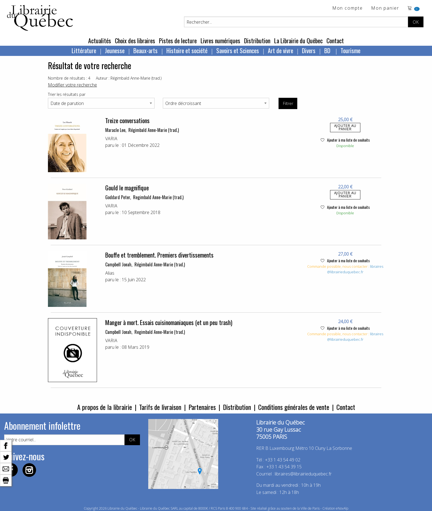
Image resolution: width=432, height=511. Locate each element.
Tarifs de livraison (160, 407)
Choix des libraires (135, 40)
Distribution (257, 40)
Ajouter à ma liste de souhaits (345, 140)
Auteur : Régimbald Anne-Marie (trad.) (128, 78)
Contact (335, 40)
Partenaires (202, 407)
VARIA (111, 139)
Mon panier (385, 8)
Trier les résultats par (66, 94)
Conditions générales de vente (293, 407)
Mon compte (347, 8)
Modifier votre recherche (72, 85)
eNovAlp (342, 508)
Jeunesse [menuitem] (115, 50)
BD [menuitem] (328, 50)
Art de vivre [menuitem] (280, 50)
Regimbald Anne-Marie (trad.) (158, 197)
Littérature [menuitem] (84, 50)
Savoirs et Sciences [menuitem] (237, 50)
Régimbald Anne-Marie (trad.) (153, 130)
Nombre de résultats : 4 (69, 78)
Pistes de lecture (178, 40)
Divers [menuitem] (308, 50)
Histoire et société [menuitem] (186, 50)
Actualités (99, 40)
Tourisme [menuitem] (350, 50)
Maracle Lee (115, 130)
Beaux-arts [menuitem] (145, 50)
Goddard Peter (117, 197)
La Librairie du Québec (298, 40)
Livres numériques (220, 40)
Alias (109, 273)
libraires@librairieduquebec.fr (355, 269)
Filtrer (288, 103)
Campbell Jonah (118, 264)
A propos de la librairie (104, 407)
